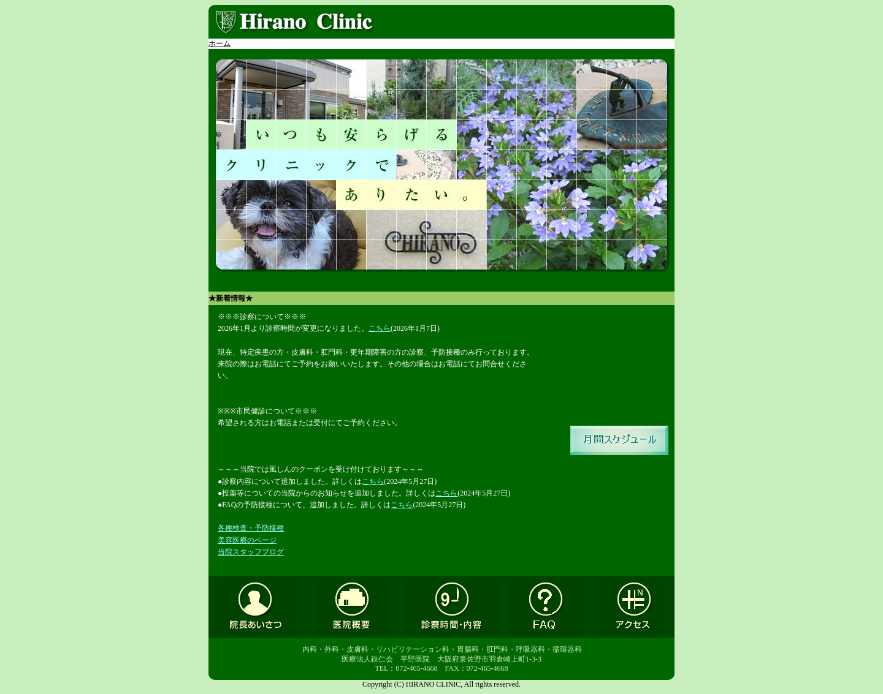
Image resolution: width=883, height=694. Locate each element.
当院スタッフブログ (251, 552)
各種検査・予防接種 (251, 528)
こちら (380, 328)
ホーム (219, 43)
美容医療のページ (247, 540)
